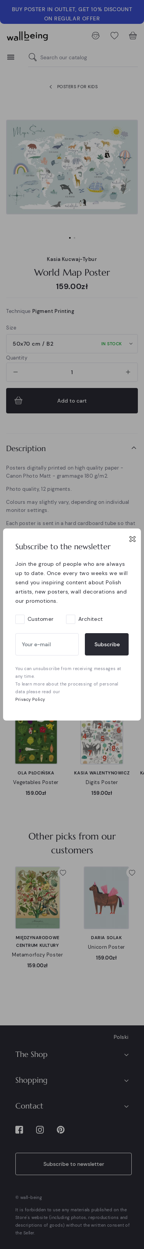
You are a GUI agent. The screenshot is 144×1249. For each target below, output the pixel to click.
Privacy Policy (30, 699)
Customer (41, 618)
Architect (90, 618)
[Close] (132, 538)
